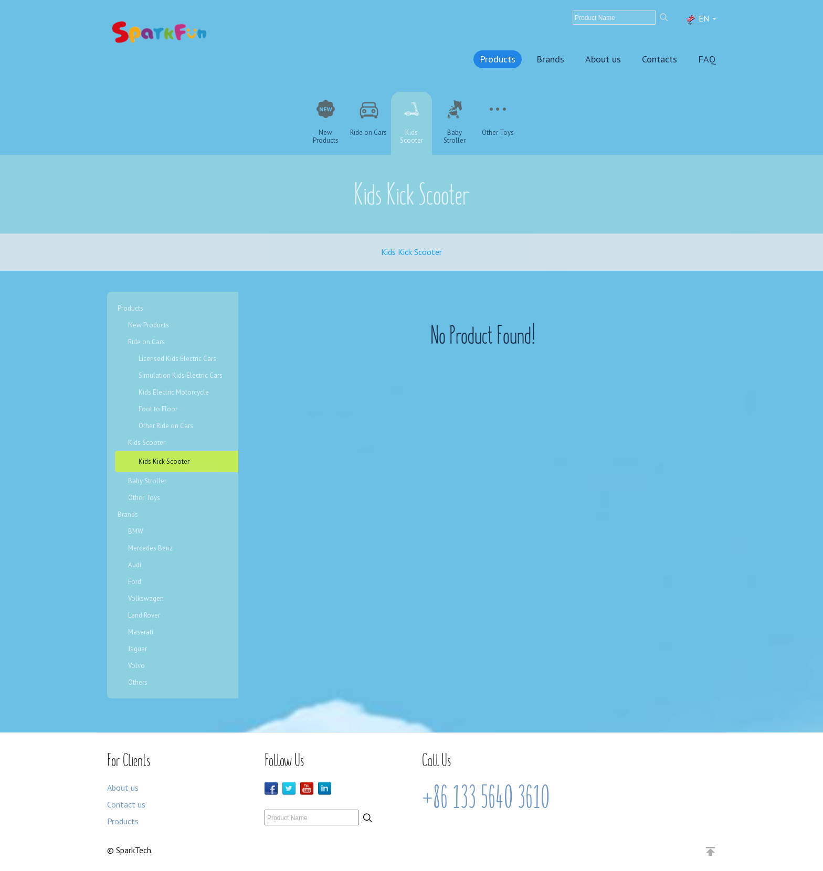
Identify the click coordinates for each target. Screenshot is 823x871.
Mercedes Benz (150, 548)
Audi (134, 564)
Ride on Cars (146, 341)
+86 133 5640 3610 (486, 797)
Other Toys (144, 497)
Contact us (126, 804)
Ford (134, 581)
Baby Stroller (147, 480)
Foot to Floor (158, 409)
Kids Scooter (146, 442)
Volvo (136, 665)
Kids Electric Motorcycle (174, 392)
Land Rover (144, 615)
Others (137, 682)
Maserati (140, 632)
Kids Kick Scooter (411, 252)
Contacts (659, 59)
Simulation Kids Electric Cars (181, 375)
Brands (550, 59)
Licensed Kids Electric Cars (177, 358)
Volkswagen (146, 598)
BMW (135, 531)
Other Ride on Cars (166, 425)
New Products (148, 325)
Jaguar (137, 648)
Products (497, 59)
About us (603, 59)
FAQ (707, 59)
